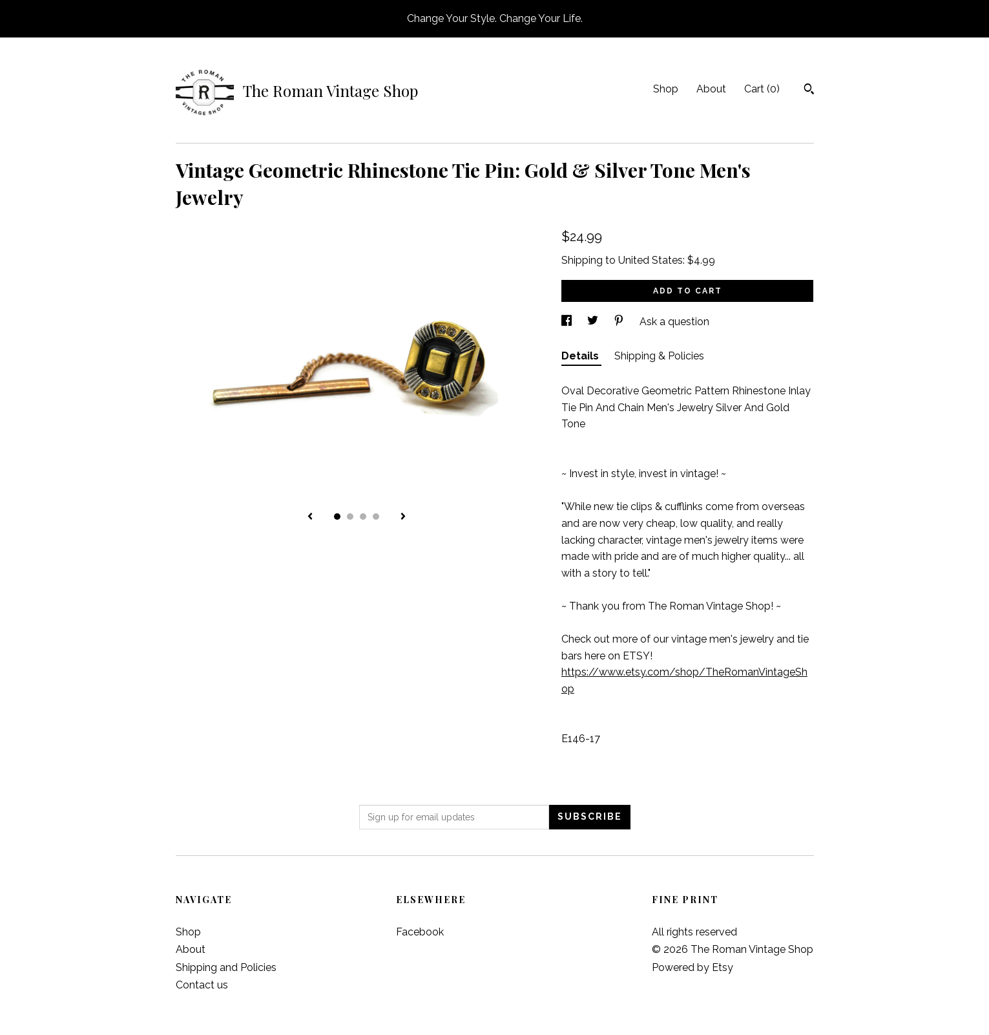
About (711, 89)
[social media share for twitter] (594, 321)
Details (581, 356)
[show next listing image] (403, 517)
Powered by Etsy (692, 967)
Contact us (202, 985)
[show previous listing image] (310, 517)
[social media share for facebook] (567, 321)
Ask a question (674, 321)
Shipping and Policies (226, 967)
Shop (665, 89)
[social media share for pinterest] (620, 321)
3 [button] (363, 516)
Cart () (762, 89)
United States (650, 260)
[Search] (809, 90)
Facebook (420, 932)
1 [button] (337, 516)
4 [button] (376, 516)
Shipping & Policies (659, 356)
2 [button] (350, 516)
